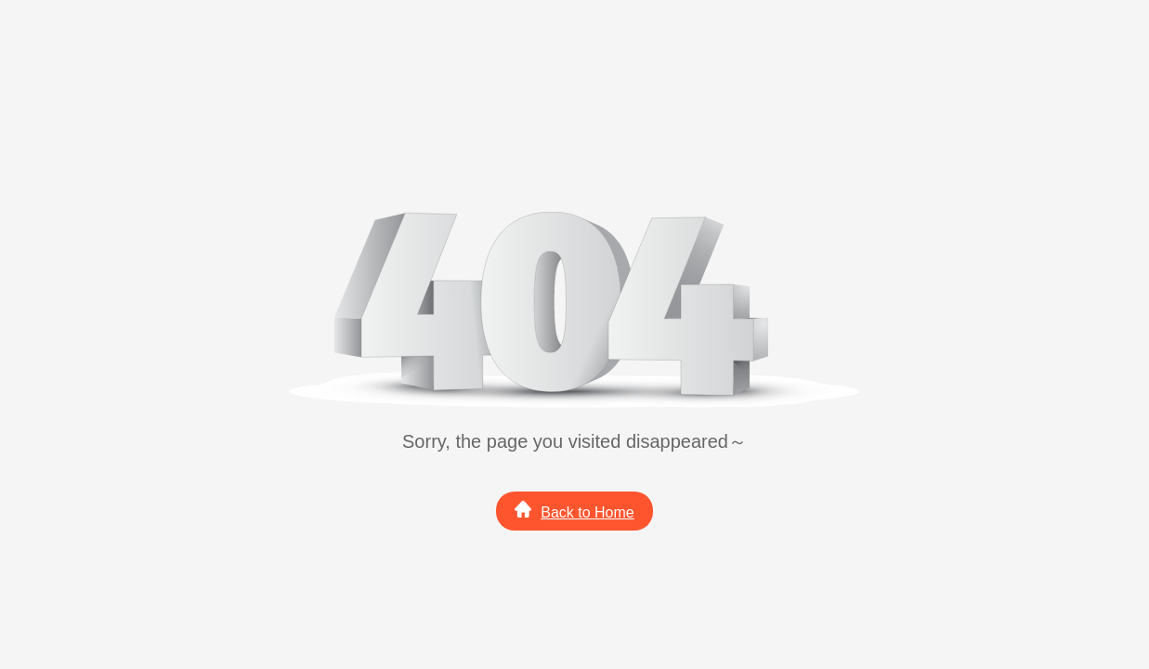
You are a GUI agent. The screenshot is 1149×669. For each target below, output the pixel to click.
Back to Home (574, 510)
